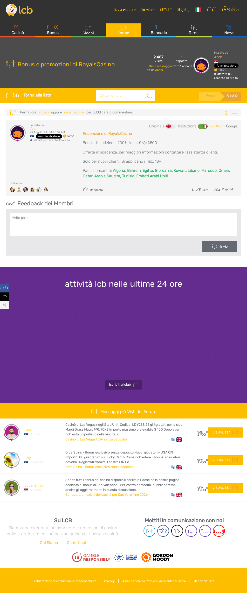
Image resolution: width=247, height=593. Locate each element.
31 (201, 432)
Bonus (53, 31)
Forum (123, 31)
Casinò (18, 31)
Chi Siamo (49, 542)
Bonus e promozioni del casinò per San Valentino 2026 (106, 495)
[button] (176, 439)
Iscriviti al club (123, 385)
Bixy (27, 458)
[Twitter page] (177, 531)
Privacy (108, 580)
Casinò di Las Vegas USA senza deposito (96, 439)
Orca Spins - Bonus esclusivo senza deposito (99, 467)
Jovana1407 (33, 485)
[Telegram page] (149, 531)
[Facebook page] (163, 531)
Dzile (28, 430)
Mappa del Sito (205, 580)
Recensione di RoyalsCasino (107, 133)
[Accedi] (232, 10)
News (229, 31)
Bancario (159, 31)
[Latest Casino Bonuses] (20, 10)
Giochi (88, 31)
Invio (224, 246)
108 (201, 487)
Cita (200, 190)
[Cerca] (148, 95)
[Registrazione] (213, 10)
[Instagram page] (205, 531)
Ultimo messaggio (159, 66)
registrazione (74, 112)
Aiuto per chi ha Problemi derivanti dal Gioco (154, 580)
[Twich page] (191, 531)
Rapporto (93, 190)
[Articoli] (126, 10)
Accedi (44, 112)
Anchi (159, 70)
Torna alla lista (28, 95)
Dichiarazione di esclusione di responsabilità (63, 580)
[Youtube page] (219, 531)
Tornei (194, 31)
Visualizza (226, 432)
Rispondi (227, 189)
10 (201, 459)
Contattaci (76, 542)
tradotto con (223, 126)
